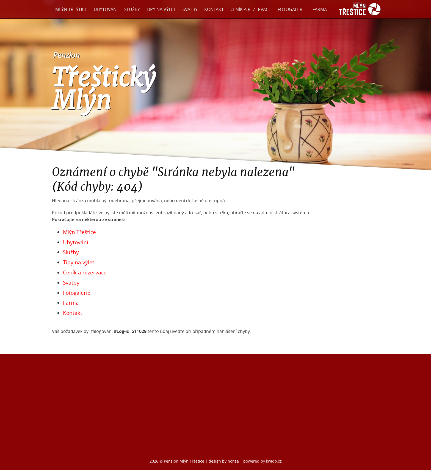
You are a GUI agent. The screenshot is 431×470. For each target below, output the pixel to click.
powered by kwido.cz (262, 461)
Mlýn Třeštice (71, 9)
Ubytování (106, 9)
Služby (132, 9)
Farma (320, 9)
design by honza (224, 461)
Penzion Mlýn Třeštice (184, 461)
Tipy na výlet (161, 9)
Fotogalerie (292, 9)
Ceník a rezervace (250, 9)
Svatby (190, 9)
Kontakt (214, 9)
